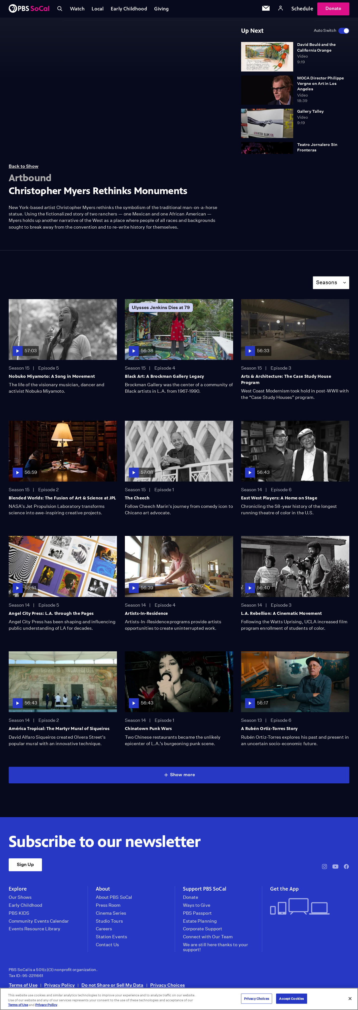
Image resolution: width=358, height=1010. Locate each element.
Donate (333, 9)
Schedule (302, 10)
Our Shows (20, 899)
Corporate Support (202, 931)
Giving (168, 10)
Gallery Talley (310, 113)
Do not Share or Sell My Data (112, 987)
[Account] (281, 9)
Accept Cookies (291, 998)
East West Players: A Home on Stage (279, 500)
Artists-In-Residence (146, 615)
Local (101, 10)
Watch (79, 10)
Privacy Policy (59, 987)
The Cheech (137, 500)
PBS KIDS (19, 915)
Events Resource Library (34, 931)
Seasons (326, 284)
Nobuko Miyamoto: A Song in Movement (52, 378)
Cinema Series (111, 915)
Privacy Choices (167, 987)
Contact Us (107, 946)
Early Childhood (133, 10)
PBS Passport (197, 915)
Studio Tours (109, 923)
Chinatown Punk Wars (148, 730)
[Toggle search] (60, 10)
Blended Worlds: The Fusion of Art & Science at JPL (62, 500)
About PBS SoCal (114, 899)
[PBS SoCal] (29, 10)
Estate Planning (200, 923)
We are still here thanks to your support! (215, 949)
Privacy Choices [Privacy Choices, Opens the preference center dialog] (256, 998)
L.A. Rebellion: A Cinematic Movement (281, 615)
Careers (104, 931)
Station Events (111, 939)
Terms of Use (23, 987)
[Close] (350, 998)
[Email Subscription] (266, 10)
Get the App (284, 891)
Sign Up (25, 866)
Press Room (108, 907)
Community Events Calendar (39, 923)
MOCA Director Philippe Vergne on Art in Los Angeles (320, 86)
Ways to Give (196, 907)
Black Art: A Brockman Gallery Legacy (164, 378)
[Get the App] (307, 909)
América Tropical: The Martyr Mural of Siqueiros (59, 730)
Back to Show (23, 168)
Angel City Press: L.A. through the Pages (51, 615)
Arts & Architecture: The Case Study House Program (286, 381)
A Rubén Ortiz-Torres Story (269, 730)
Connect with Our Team (208, 939)
